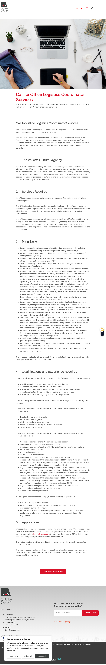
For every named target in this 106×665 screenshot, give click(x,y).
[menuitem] (77, 8)
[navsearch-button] (91, 7)
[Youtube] (3, 638)
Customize (14, 656)
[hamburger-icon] (86, 8)
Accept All (42, 656)
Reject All (28, 656)
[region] (28, 648)
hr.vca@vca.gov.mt (41, 534)
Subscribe (90, 613)
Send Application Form (53, 571)
